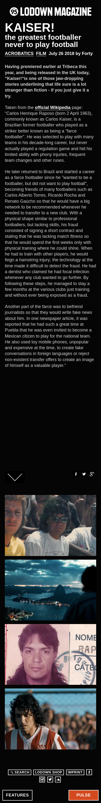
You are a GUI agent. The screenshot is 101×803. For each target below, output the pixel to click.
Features (17, 795)
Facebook (75, 474)
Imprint (75, 772)
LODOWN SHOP (48, 772)
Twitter (83, 474)
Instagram (42, 779)
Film (41, 53)
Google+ (92, 474)
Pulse (84, 795)
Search (19, 772)
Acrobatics (19, 53)
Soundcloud (58, 779)
